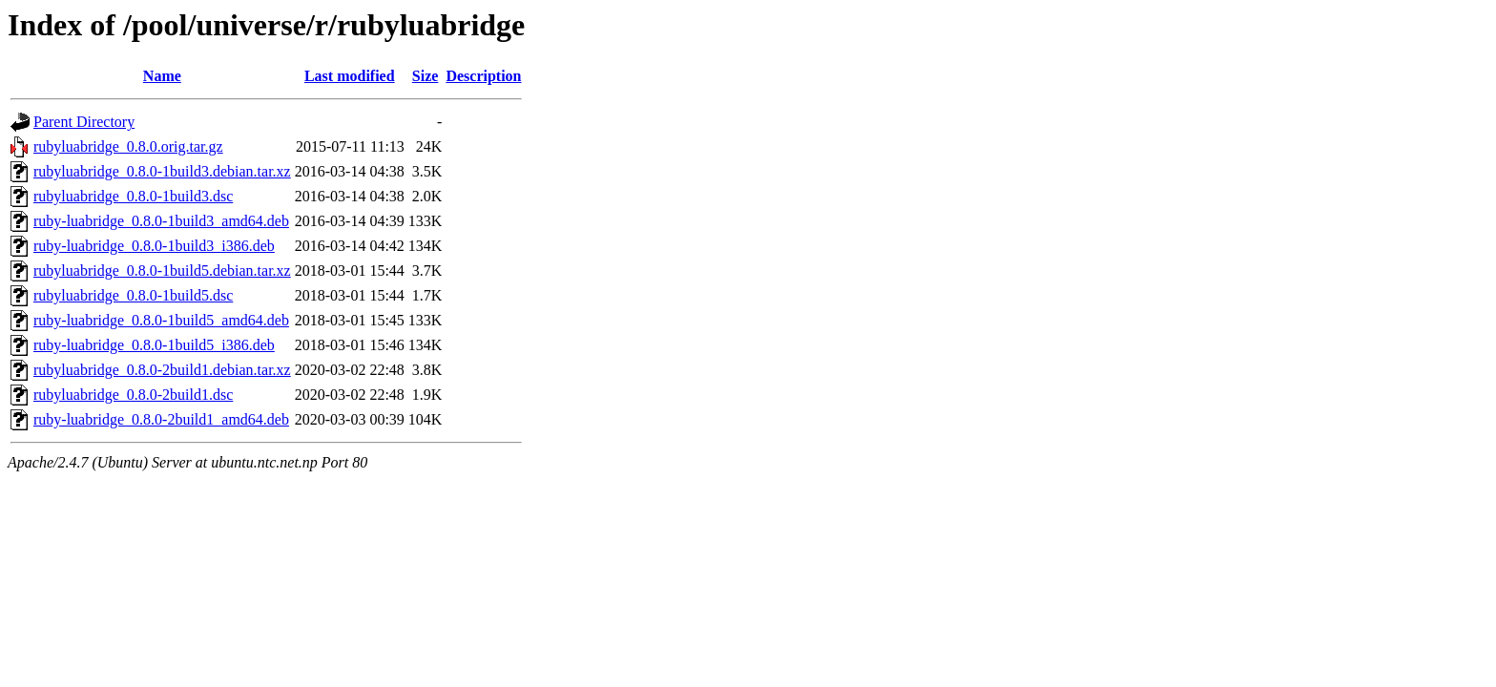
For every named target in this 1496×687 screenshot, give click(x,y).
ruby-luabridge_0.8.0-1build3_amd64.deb (161, 221)
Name (162, 76)
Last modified (349, 76)
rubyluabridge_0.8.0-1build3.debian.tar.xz (162, 171)
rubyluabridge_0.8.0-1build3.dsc (133, 196)
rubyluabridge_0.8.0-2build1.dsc (133, 394)
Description (483, 76)
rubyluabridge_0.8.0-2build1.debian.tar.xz (162, 370)
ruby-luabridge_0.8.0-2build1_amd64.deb (161, 419)
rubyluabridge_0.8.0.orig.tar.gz (128, 146)
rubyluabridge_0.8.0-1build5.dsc (133, 295)
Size (425, 76)
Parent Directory (84, 122)
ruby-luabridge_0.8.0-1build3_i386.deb (154, 246)
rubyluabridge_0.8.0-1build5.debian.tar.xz (162, 270)
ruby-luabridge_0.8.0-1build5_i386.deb (154, 345)
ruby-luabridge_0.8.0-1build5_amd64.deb (161, 320)
